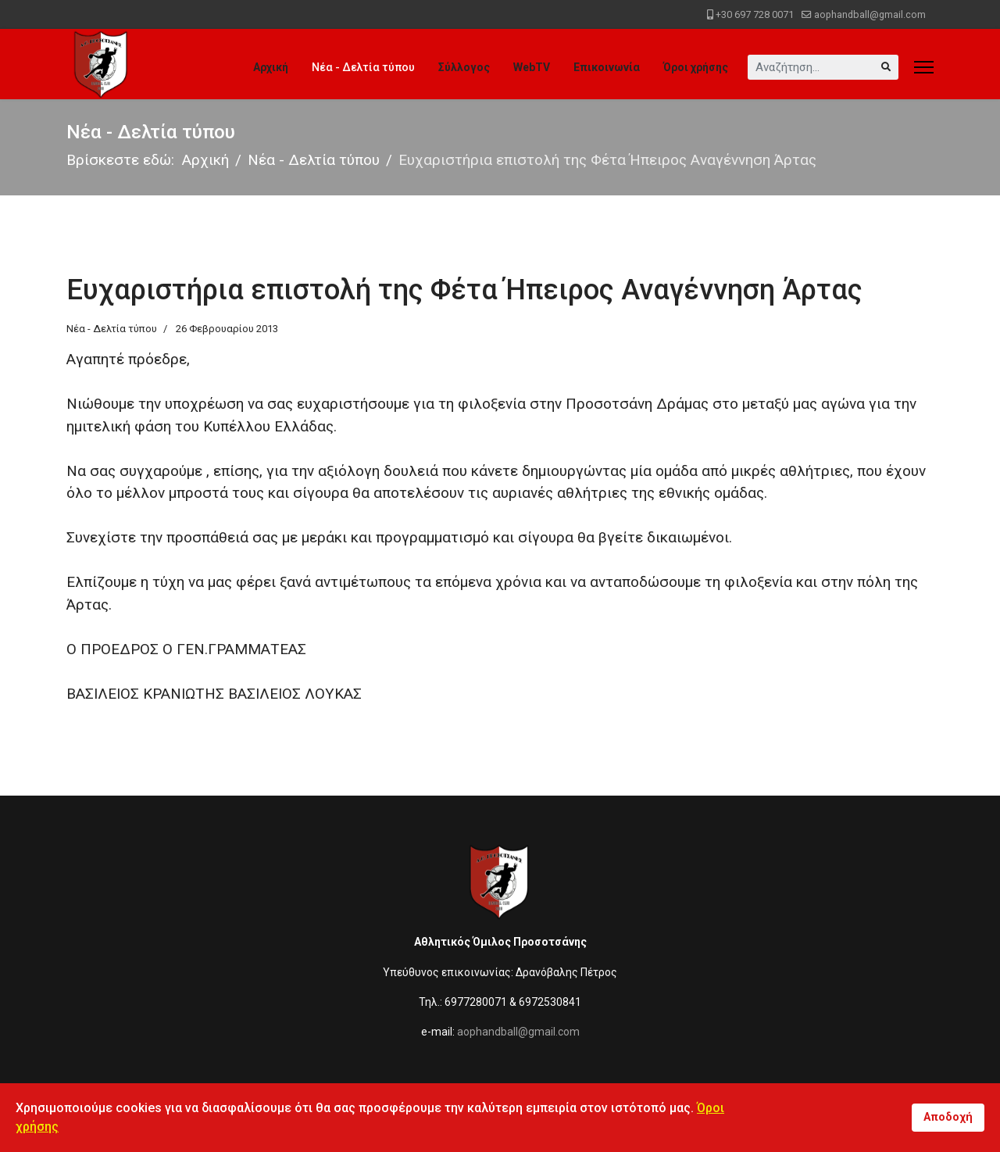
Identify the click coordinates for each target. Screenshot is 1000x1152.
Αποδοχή (948, 1117)
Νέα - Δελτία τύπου (363, 67)
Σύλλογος (464, 67)
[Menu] (924, 67)
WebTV (531, 67)
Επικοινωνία (606, 67)
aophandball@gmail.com (870, 14)
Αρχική (270, 67)
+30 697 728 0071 (755, 14)
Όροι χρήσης (695, 67)
